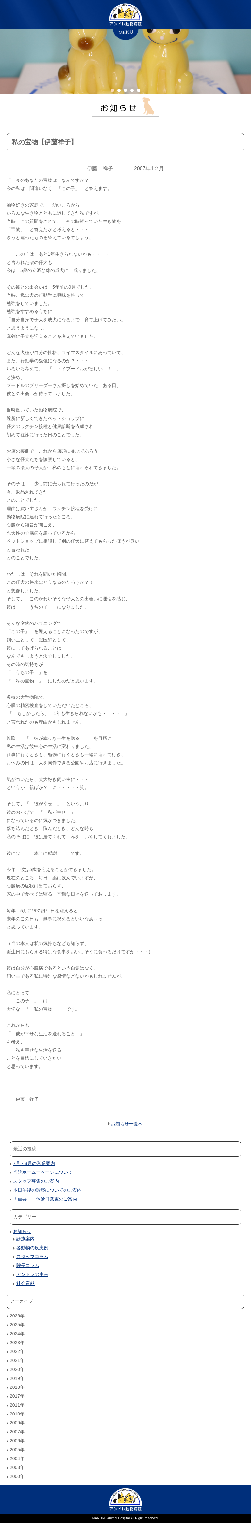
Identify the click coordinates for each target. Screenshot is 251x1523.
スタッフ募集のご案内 (36, 1181)
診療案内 (25, 1238)
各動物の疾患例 (32, 1247)
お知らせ (22, 1231)
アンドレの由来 (32, 1274)
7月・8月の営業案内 (34, 1163)
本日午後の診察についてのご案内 (47, 1190)
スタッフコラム (32, 1256)
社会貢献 (25, 1283)
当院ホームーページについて (43, 1172)
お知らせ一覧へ (127, 1123)
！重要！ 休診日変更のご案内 (45, 1198)
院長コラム (27, 1265)
